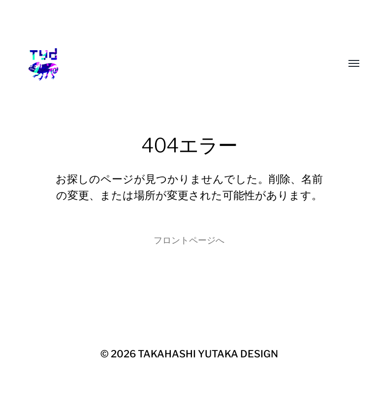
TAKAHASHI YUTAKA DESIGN (208, 354)
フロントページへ (189, 240)
